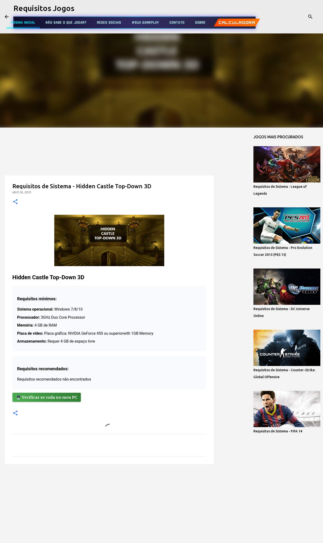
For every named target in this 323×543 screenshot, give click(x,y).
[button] (15, 202)
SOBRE (200, 22)
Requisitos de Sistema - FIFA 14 (277, 431)
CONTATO (177, 22)
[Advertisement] (109, 161)
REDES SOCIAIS (109, 22)
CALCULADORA (237, 22)
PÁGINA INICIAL (23, 22)
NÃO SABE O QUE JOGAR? (66, 22)
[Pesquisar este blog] (294, 16)
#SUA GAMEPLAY (145, 22)
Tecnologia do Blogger (161, 536)
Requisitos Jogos (43, 8)
